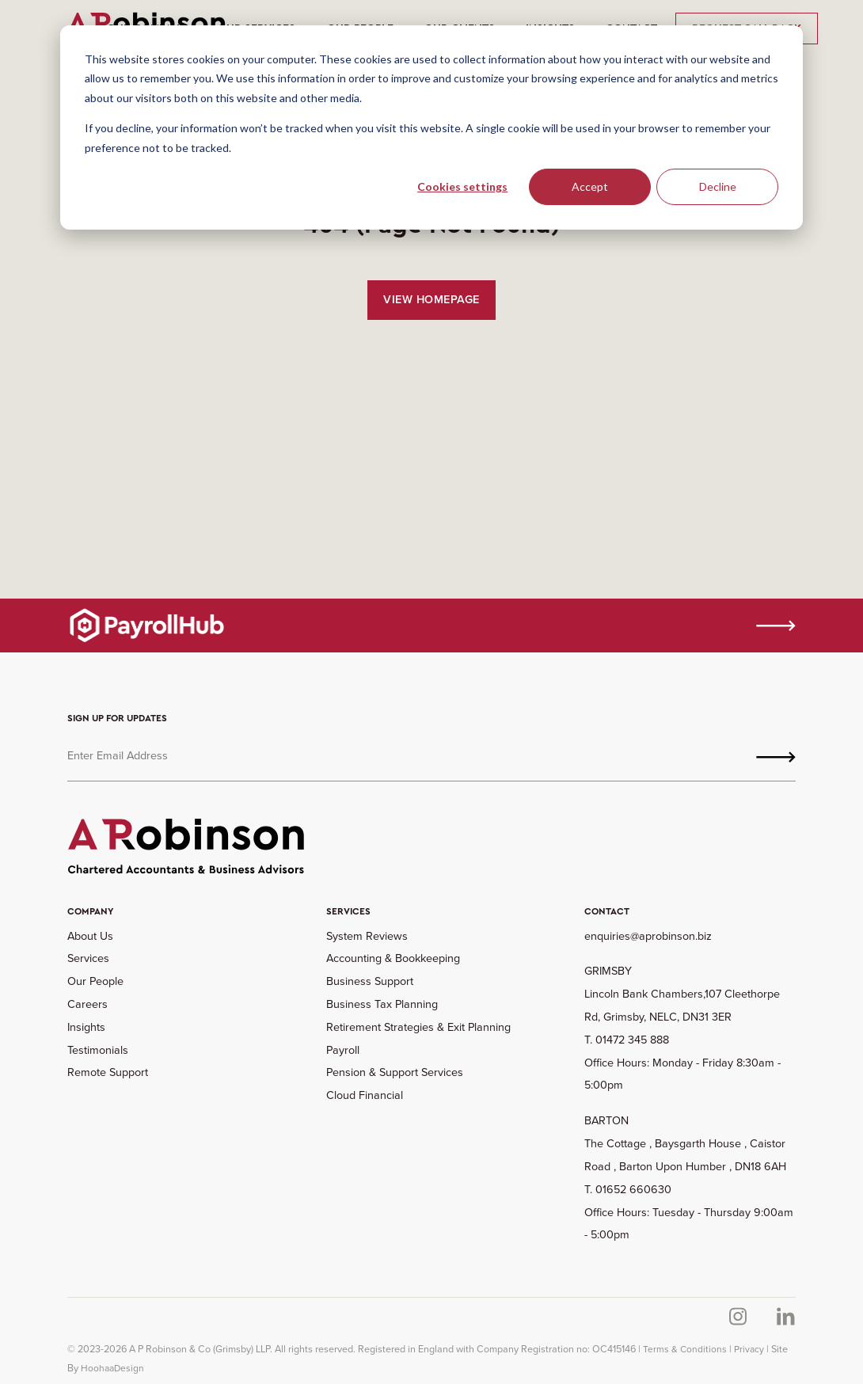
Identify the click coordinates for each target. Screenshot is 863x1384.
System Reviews (367, 936)
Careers (87, 1004)
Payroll (342, 1050)
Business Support (369, 981)
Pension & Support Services (394, 1072)
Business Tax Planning (382, 1004)
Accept (590, 186)
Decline (717, 186)
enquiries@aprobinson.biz (648, 936)
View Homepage (431, 299)
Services (88, 958)
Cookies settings (462, 186)
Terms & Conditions (685, 1349)
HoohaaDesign (112, 1368)
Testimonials (97, 1050)
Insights (86, 1027)
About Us (90, 936)
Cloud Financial (364, 1095)
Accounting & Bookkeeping (393, 958)
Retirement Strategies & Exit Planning (418, 1027)
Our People (95, 981)
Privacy (749, 1349)
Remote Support (107, 1072)
